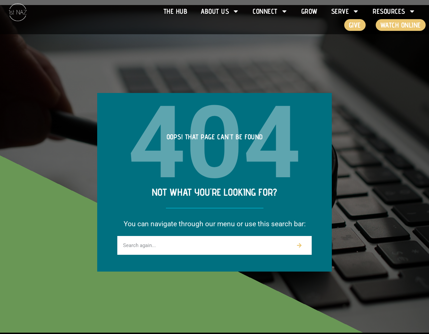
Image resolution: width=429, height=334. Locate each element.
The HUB (176, 11)
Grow (309, 11)
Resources (394, 11)
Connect (270, 11)
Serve (345, 11)
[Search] (299, 245)
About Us (220, 11)
